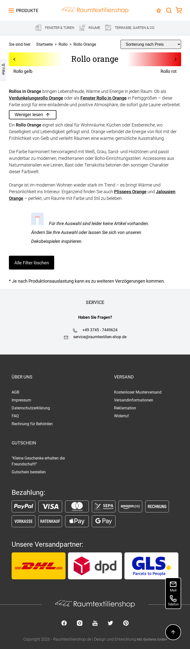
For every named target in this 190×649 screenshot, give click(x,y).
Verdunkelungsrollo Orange (36, 98)
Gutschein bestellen (29, 472)
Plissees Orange (130, 191)
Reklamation (125, 408)
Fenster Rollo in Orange (103, 98)
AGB (15, 392)
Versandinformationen (133, 400)
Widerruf (121, 416)
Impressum (21, 400)
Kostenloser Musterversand (138, 392)
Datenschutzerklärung (31, 408)
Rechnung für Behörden (32, 423)
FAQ (15, 416)
